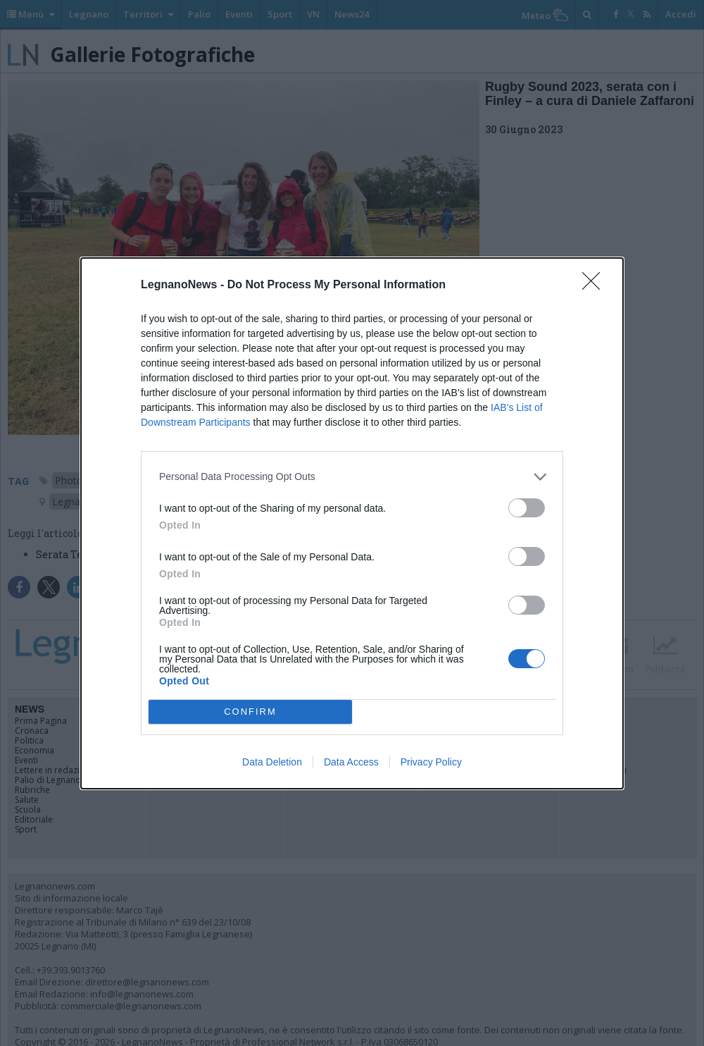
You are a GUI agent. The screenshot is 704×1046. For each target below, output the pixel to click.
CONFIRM (250, 711)
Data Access (351, 762)
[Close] (595, 285)
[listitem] (352, 476)
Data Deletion (272, 762)
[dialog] (352, 523)
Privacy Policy (431, 762)
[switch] (526, 507)
